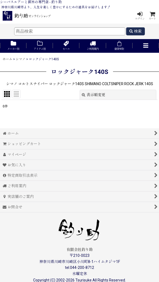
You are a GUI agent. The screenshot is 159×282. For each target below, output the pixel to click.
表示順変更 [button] (93, 95)
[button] (146, 46)
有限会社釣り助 (80, 249)
